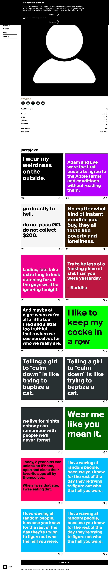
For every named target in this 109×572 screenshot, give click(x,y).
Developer (41, 569)
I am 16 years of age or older (36, 18)
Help (26, 569)
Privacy (62, 569)
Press (46, 569)
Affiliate (35, 569)
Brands (30, 569)
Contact (51, 569)
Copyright (57, 569)
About (22, 569)
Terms (67, 569)
